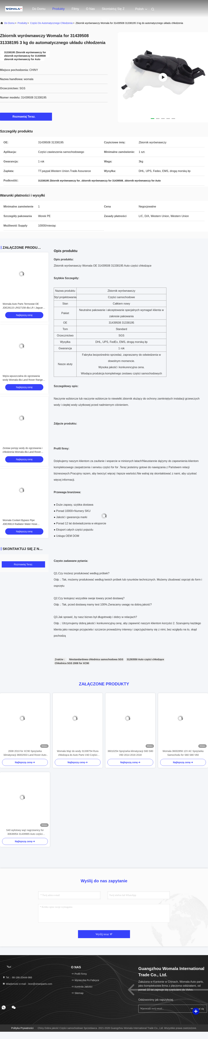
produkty (22, 23)
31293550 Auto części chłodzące (145, 659)
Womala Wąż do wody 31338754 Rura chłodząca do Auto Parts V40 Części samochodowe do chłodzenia (77, 753)
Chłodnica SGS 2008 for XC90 (72, 663)
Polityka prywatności (22, 1028)
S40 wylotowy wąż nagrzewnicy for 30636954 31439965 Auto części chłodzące (25, 832)
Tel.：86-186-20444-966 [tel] (17, 977)
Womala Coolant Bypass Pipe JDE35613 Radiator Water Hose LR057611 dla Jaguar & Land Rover (22, 524)
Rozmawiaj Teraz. (26, 116)
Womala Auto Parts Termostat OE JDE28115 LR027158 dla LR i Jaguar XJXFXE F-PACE (23, 307)
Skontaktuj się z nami (113, 10)
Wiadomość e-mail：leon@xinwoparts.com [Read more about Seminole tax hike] (27, 983)
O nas (90, 9)
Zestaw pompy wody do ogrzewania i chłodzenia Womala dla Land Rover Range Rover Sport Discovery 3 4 (22, 452)
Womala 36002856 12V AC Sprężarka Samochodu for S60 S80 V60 (183, 753)
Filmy (75, 9)
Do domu (38, 9)
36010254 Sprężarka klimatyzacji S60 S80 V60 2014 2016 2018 (130, 753)
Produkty (58, 9)
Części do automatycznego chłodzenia (51, 23)
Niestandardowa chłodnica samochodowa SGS (96, 659)
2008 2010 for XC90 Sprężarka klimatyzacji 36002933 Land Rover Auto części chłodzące (25, 753)
